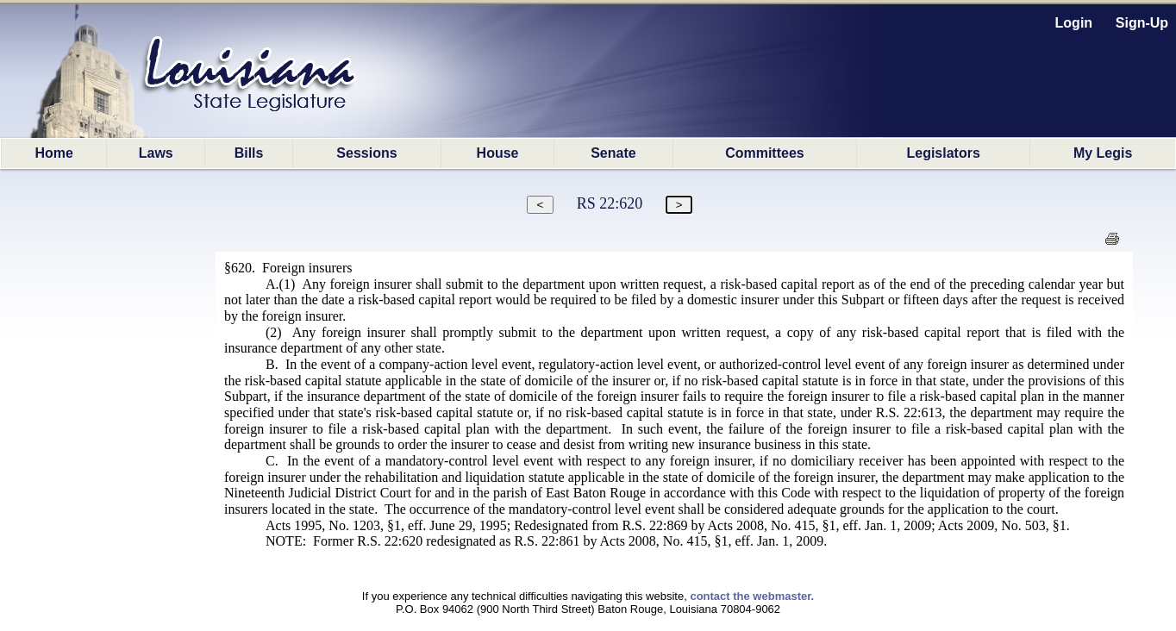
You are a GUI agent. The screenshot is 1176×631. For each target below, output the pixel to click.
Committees (764, 153)
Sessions (366, 153)
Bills (249, 153)
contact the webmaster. (752, 596)
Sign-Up (1142, 23)
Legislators (942, 153)
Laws (156, 153)
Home (53, 153)
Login (1074, 23)
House (498, 153)
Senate (613, 153)
